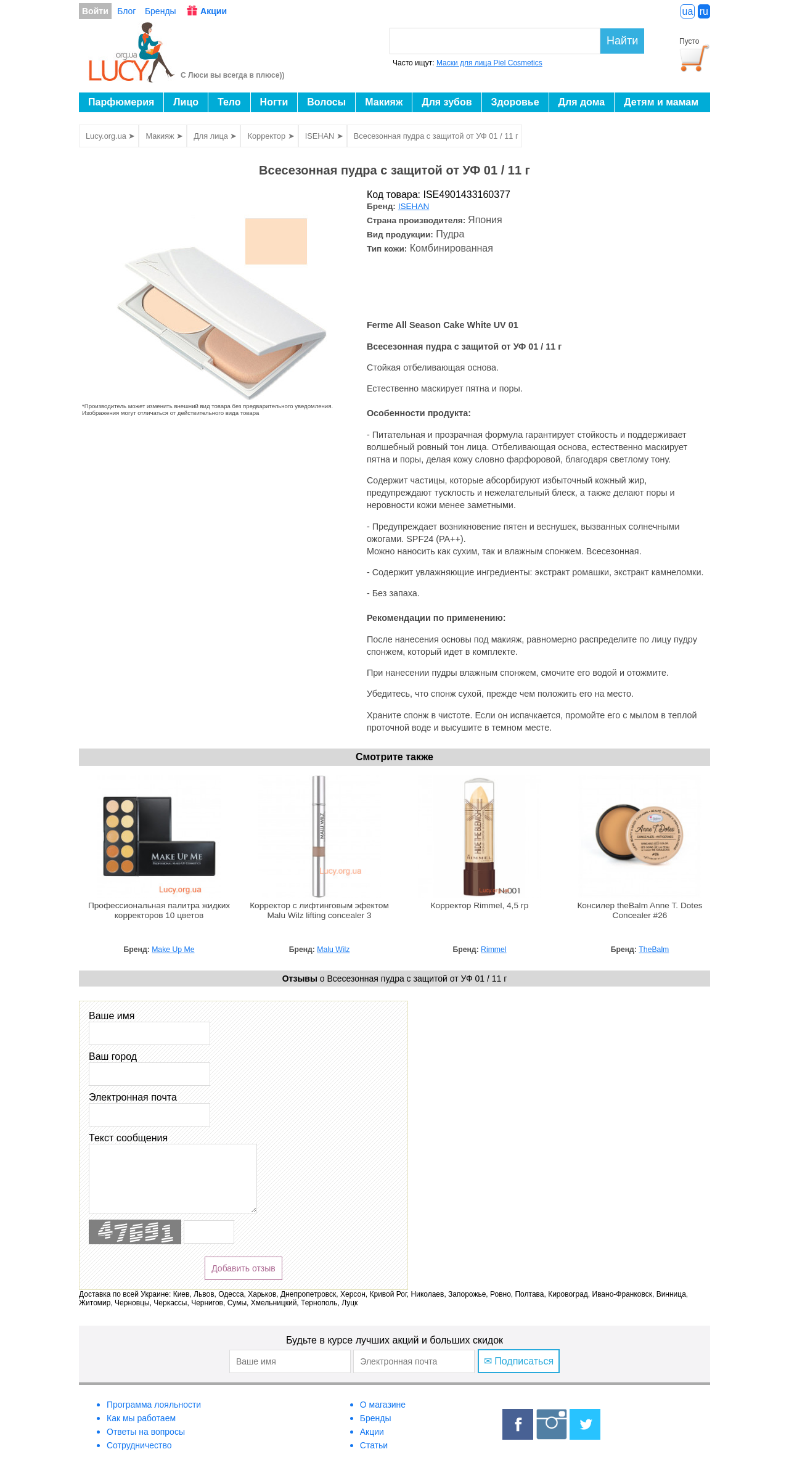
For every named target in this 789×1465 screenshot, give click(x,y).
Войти (95, 11)
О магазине (383, 1405)
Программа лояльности (154, 1405)
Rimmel (493, 949)
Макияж (384, 102)
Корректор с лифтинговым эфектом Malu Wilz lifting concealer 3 (319, 910)
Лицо (185, 102)
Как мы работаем (141, 1418)
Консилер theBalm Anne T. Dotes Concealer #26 (639, 910)
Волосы (326, 102)
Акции (213, 11)
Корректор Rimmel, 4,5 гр (480, 905)
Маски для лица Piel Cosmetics (489, 63)
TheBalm (654, 949)
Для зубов (447, 102)
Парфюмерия (121, 102)
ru (704, 11)
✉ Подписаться (519, 1361)
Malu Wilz (333, 949)
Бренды (160, 11)
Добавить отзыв (243, 1268)
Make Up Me (173, 949)
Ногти (274, 102)
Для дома (581, 102)
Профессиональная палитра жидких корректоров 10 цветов (159, 910)
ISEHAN (414, 206)
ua (687, 11)
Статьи (374, 1445)
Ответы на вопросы (146, 1432)
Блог (126, 11)
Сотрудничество (139, 1445)
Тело (229, 102)
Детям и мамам (661, 102)
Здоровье (515, 102)
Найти (622, 41)
